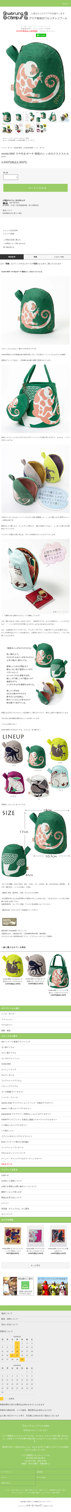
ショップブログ (45, 1492)
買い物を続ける (7, 247)
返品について (7, 210)
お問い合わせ (5, 1483)
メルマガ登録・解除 (33, 1492)
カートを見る (41, 1477)
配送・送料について (31, 1490)
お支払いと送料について (11, 1181)
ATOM (57, 1492)
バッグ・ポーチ (13, 138)
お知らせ (5, 1175)
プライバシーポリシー (18, 1492)
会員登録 (40, 1472)
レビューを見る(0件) (9, 230)
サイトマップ (6, 1214)
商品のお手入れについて (11, 1197)
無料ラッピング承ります (11, 1192)
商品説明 (11, 257)
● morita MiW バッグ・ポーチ (26, 140)
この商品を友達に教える (10, 240)
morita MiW (11, 140)
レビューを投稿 (7, 234)
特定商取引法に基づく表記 (12, 213)
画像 (35, 257)
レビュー (5, 1203)
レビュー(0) (59, 257)
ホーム (5, 138)
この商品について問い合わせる (12, 243)
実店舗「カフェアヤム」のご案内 (15, 1209)
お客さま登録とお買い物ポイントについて (18, 1186)
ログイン (4, 1477)
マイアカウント (6, 1472)
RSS (53, 1492)
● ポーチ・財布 (24, 138)
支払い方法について (17, 1490)
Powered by (35, 1506)
